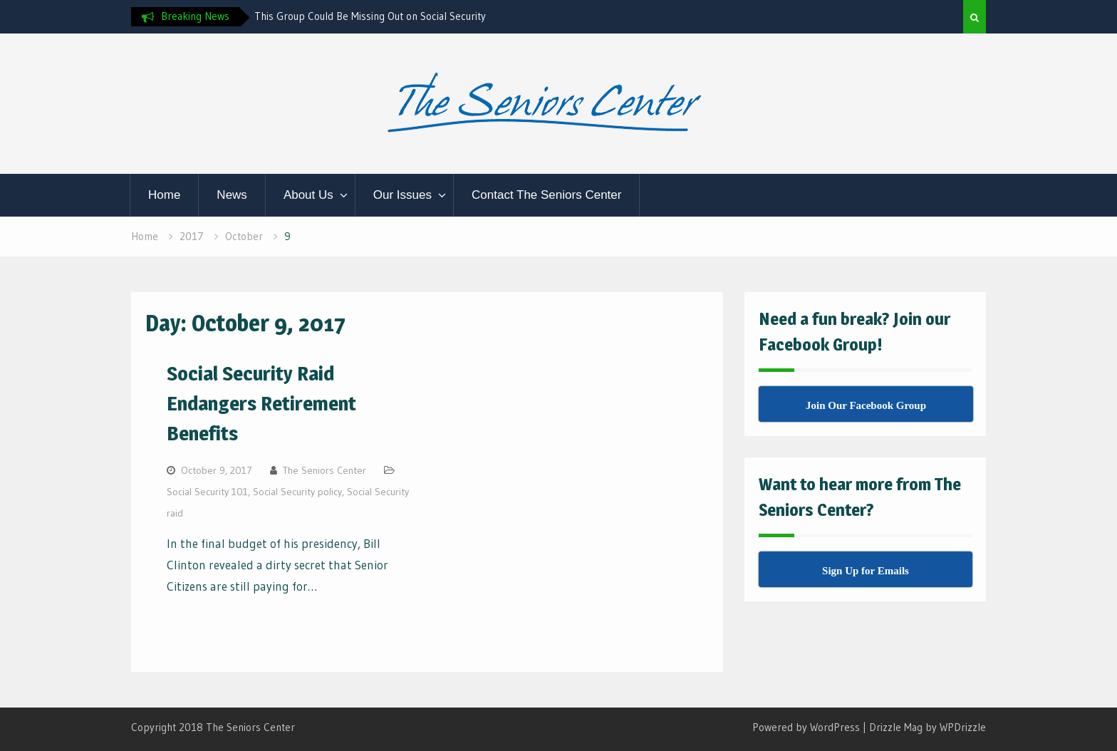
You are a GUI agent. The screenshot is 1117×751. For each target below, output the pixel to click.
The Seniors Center (324, 470)
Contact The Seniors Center (546, 195)
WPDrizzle (963, 727)
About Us (308, 195)
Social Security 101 (207, 491)
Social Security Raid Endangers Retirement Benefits (261, 403)
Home (164, 195)
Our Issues (402, 195)
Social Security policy (297, 491)
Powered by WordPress (806, 727)
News (232, 195)
